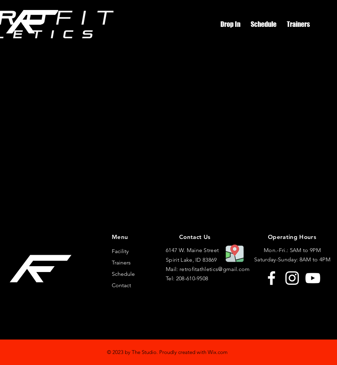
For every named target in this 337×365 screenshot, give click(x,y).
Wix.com (218, 352)
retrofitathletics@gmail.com (215, 269)
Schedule (123, 274)
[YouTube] (313, 278)
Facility (120, 251)
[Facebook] (271, 278)
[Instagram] (292, 278)
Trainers (121, 262)
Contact (121, 285)
